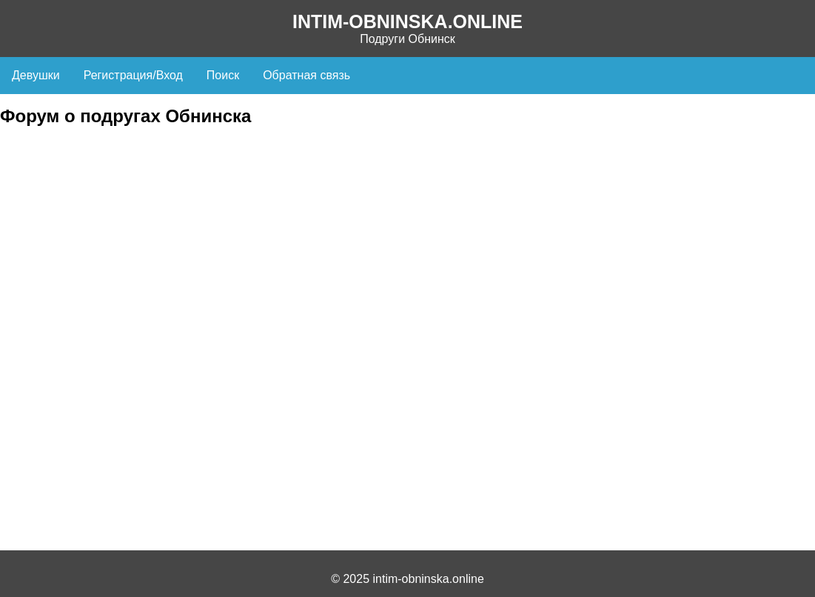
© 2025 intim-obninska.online (407, 579)
